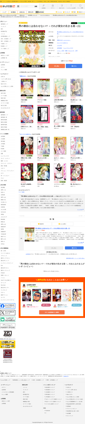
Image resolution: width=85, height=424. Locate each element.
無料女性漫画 (4, 119)
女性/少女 (22, 12)
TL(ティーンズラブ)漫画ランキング (53, 399)
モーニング (3, 282)
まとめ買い (62, 224)
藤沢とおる (3, 239)
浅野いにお (3, 189)
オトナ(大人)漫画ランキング (51, 404)
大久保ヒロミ (4, 202)
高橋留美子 (3, 231)
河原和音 (3, 207)
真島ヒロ (3, 241)
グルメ (2, 178)
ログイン (3, 67)
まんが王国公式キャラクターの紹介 (74, 399)
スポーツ (3, 168)
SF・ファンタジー (5, 175)
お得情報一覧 (4, 58)
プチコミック (4, 255)
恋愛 (2, 153)
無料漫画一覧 (4, 117)
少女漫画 (3, 138)
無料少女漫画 (4, 122)
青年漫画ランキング (49, 394)
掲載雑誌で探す (4, 100)
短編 (66, 50)
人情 (76, 50)
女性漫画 (3, 136)
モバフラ (3, 297)
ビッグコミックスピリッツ (7, 263)
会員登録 (3, 64)
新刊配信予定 (4, 31)
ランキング (66, 12)
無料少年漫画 (4, 127)
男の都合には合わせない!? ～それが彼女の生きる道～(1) (52, 228)
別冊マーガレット (5, 275)
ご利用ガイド (4, 81)
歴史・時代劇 (4, 165)
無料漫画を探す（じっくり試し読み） (75, 258)
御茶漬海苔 (3, 204)
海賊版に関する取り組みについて (7, 339)
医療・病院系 (4, 180)
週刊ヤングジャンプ (5, 270)
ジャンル (58, 12)
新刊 (73, 12)
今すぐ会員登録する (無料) (52, 312)
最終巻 (41, 224)
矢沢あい (3, 244)
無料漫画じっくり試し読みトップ (21, 380)
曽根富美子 (3, 226)
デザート (3, 292)
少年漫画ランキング (49, 396)
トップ (4, 12)
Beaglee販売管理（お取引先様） (73, 404)
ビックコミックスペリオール (7, 299)
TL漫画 (2, 146)
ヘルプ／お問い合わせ (6, 79)
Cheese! (3, 272)
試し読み (56, 66)
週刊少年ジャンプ (5, 260)
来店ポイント (81, 12)
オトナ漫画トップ (5, 48)
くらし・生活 (60, 50)
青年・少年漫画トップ (6, 41)
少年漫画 (3, 143)
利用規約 (68, 406)
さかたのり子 (4, 217)
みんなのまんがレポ (5, 108)
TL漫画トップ (4, 43)
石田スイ (3, 192)
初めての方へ (4, 83)
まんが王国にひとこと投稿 (7, 86)
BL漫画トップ (4, 46)
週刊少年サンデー (5, 287)
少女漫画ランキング (49, 392)
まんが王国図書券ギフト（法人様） (74, 401)
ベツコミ (3, 277)
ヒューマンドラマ (5, 156)
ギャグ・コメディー (5, 158)
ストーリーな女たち (5, 253)
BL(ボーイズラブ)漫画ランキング (52, 401)
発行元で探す (4, 105)
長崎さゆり (64, 40)
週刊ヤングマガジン (5, 258)
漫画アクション (4, 295)
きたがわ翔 (3, 209)
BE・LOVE (3, 250)
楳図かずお (3, 199)
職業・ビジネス (4, 161)
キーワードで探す (5, 103)
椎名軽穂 (3, 219)
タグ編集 (22, 192)
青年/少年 (30, 12)
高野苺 (2, 229)
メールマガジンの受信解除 (8, 392)
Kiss (2, 265)
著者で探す (3, 98)
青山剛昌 (3, 187)
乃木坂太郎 (3, 234)
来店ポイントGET (5, 55)
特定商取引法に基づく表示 (72, 411)
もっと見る (80, 209)
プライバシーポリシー (71, 408)
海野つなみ (3, 197)
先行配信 (13, 12)
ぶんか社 (59, 45)
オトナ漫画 (3, 151)
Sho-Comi (3, 285)
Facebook (47, 410)
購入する (74, 66)
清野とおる (3, 224)
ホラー (2, 173)
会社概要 (68, 413)
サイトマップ (69, 415)
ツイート (75, 23)
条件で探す (3, 93)
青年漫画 (3, 141)
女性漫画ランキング (49, 389)
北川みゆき (3, 212)
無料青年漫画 (4, 124)
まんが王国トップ (5, 380)
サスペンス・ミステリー (6, 163)
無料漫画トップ (4, 24)
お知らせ (3, 76)
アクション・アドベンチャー (7, 170)
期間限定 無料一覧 (5, 129)
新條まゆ (3, 221)
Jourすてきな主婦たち (6, 280)
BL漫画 (2, 148)
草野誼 (2, 214)
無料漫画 (40, 12)
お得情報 (4, 403)
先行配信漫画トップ (5, 36)
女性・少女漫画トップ (6, 38)
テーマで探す (4, 95)
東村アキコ (3, 236)
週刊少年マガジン (5, 268)
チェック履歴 (4, 69)
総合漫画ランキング (49, 387)
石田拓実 (3, 194)
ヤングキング (4, 290)
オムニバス (71, 50)
